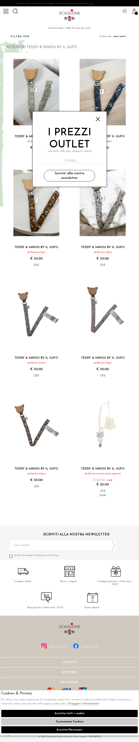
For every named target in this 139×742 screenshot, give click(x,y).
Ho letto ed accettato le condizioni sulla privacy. (63, 555)
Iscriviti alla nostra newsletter (69, 176)
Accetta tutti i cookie (70, 713)
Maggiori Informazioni (83, 703)
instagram (54, 646)
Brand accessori (56, 28)
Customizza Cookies (69, 721)
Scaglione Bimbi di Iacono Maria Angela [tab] (69, 630)
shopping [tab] (69, 672)
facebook (85, 646)
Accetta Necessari (69, 729)
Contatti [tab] (69, 662)
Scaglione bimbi (69, 16)
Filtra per (16, 36)
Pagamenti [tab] (69, 682)
